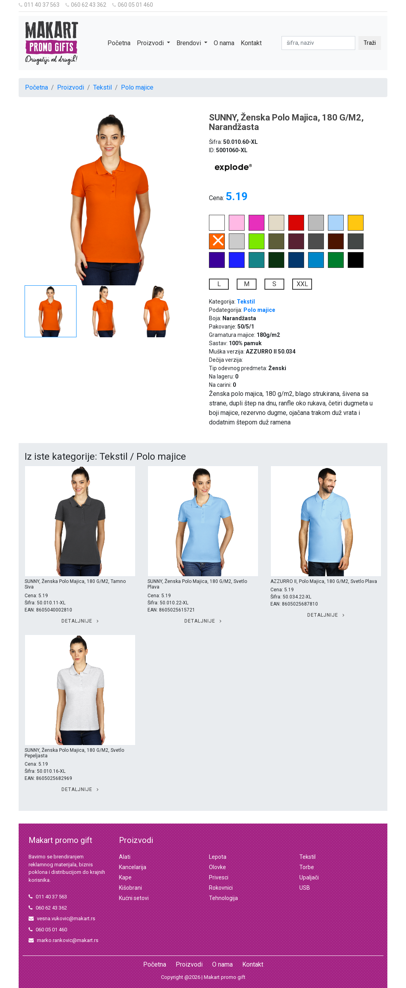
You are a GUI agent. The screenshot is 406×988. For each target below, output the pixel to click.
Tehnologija (223, 898)
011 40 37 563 (39, 5)
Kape (125, 877)
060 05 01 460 (132, 5)
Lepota (217, 857)
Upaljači (309, 877)
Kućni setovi (134, 898)
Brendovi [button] (189, 43)
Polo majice (137, 87)
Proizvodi (70, 87)
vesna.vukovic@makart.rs (62, 918)
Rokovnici (221, 888)
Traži (370, 43)
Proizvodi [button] (151, 43)
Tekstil (102, 87)
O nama (224, 43)
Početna (118, 43)
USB (304, 888)
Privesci (218, 877)
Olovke (217, 867)
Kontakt (251, 43)
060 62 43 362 (85, 5)
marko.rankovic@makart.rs (63, 940)
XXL (302, 284)
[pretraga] (318, 43)
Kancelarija (132, 867)
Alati (124, 857)
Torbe (306, 867)
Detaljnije (80, 621)
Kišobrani (130, 888)
